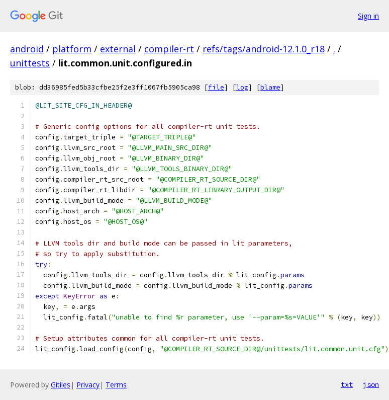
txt (347, 384)
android (27, 49)
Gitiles (60, 384)
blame (270, 87)
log (242, 87)
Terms (116, 384)
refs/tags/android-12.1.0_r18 (264, 49)
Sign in (368, 16)
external (118, 49)
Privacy (88, 384)
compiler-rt (169, 49)
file (216, 87)
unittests (30, 63)
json (371, 384)
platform (71, 49)
